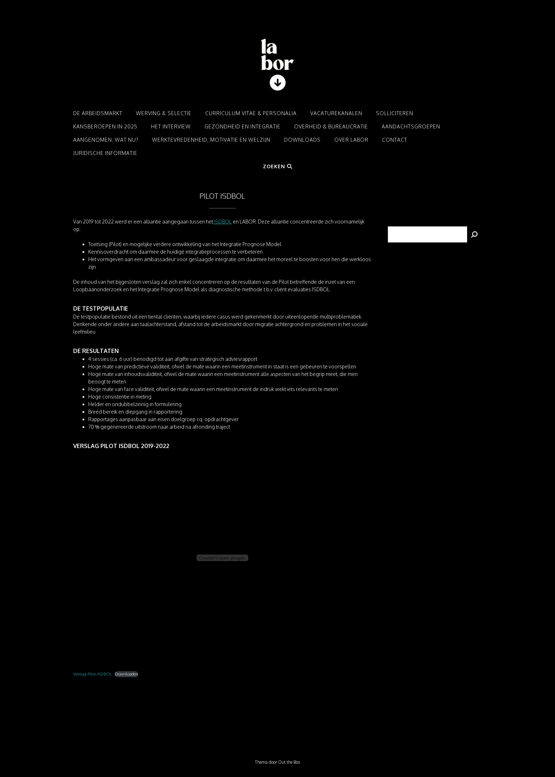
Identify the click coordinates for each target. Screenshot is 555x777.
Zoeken (277, 166)
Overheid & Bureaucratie (331, 126)
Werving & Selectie (164, 113)
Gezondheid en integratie (242, 126)
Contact (394, 140)
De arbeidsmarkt (97, 113)
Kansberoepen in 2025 (105, 126)
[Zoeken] (474, 234)
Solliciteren (394, 113)
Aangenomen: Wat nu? (105, 140)
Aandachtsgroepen (411, 126)
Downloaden (126, 674)
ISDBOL (222, 221)
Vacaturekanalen (336, 113)
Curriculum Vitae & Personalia (251, 113)
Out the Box (289, 762)
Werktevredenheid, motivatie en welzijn (211, 140)
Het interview (171, 126)
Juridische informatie (105, 153)
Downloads (302, 140)
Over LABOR (351, 140)
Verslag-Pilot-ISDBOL (92, 674)
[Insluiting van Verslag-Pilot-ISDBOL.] (222, 557)
